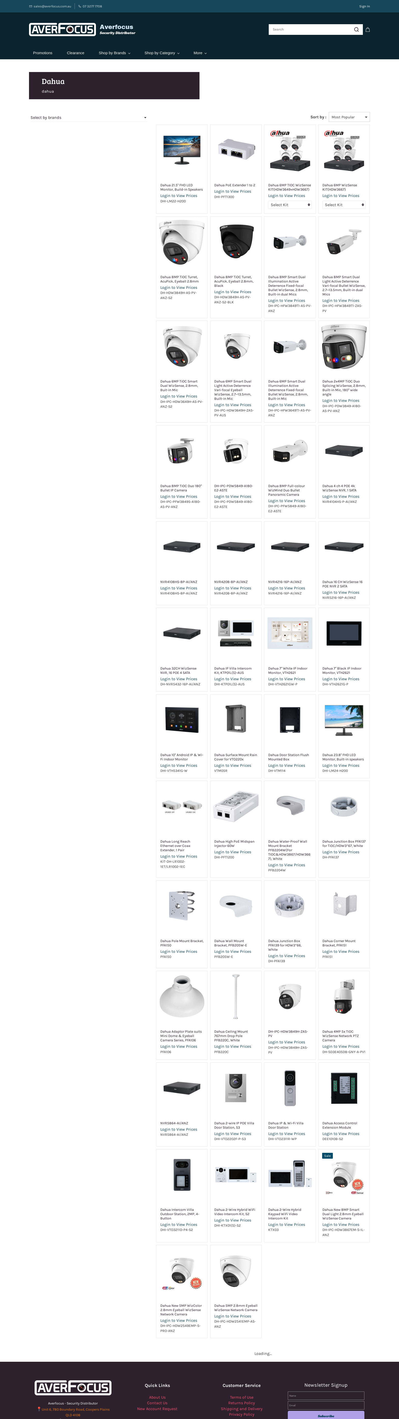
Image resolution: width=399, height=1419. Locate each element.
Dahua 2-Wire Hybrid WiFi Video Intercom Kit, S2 (212, 1171)
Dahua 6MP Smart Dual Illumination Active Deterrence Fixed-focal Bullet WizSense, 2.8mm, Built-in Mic (274, 374)
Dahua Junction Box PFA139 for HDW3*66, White (274, 912)
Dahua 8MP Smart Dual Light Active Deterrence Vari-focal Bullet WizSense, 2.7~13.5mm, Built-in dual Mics (336, 279)
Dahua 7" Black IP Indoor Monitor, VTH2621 (332, 644)
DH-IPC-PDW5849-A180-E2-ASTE (213, 464)
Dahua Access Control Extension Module (339, 1085)
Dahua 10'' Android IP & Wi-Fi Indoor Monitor (147, 730)
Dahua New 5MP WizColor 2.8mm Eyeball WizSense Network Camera (145, 1264)
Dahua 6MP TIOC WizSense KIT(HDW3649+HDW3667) (271, 183)
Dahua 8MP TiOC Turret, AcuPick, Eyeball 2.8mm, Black (213, 275)
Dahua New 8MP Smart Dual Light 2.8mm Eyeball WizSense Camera (338, 1173)
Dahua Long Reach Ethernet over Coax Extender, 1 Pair (150, 817)
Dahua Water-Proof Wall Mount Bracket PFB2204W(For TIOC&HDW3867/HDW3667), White (275, 821)
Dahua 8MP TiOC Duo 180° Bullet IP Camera (150, 466)
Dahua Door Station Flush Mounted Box (270, 730)
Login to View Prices (142, 191)
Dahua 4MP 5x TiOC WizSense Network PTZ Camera (337, 998)
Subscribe (326, 1370)
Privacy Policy (241, 1369)
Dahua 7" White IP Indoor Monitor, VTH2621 (270, 644)
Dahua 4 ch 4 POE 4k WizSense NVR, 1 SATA (337, 466)
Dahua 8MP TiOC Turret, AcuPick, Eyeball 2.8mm (150, 275)
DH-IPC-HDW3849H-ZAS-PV (272, 996)
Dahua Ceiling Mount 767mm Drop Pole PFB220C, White (210, 998)
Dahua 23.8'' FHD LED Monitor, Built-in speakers (337, 730)
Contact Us (157, 1357)
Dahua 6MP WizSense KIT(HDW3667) (330, 183)
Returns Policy (241, 1357)
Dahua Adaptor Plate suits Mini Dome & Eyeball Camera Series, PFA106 (149, 1000)
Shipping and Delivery (242, 1363)
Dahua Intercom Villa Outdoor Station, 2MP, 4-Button (148, 1171)
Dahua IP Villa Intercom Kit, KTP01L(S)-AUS (209, 644)
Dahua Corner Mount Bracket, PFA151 (336, 912)
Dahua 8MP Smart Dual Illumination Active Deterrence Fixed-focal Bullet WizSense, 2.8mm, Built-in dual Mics (274, 279)
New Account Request (157, 1363)
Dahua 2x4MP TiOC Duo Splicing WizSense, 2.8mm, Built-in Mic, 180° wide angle (338, 372)
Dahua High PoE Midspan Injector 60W (207, 817)
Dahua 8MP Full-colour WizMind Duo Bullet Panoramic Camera (276, 466)
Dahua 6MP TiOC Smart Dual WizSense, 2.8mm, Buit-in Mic (148, 370)
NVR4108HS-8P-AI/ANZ (142, 555)
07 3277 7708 (76, 1376)
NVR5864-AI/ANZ (138, 1083)
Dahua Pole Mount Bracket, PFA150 (146, 912)
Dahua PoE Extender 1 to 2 (207, 181)
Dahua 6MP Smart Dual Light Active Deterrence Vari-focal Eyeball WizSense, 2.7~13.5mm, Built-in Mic (212, 374)
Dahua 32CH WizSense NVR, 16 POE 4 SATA (148, 644)
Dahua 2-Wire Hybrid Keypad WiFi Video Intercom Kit (273, 1171)
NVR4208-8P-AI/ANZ (204, 555)
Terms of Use (241, 1352)
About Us (157, 1352)
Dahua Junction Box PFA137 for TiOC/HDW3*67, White (337, 817)
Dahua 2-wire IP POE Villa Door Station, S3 (211, 1085)
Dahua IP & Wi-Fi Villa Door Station (272, 1085)
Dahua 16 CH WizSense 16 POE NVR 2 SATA (337, 557)
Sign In (364, 6)
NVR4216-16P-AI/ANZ (267, 555)
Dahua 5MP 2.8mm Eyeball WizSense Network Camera (209, 1262)
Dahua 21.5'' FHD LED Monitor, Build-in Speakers (147, 183)
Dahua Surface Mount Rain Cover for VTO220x (208, 730)
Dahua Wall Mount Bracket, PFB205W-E (209, 912)
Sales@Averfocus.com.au (76, 1382)
